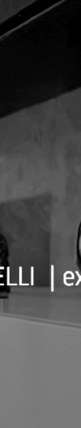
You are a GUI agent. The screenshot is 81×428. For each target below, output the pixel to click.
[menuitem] (70, 2)
